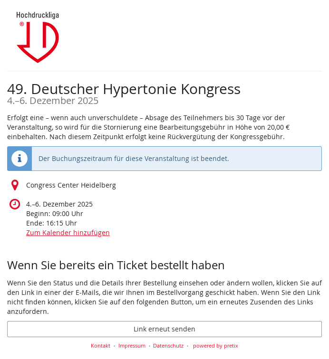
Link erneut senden (164, 328)
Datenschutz (168, 345)
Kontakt (100, 345)
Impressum (131, 345)
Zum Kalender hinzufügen (68, 232)
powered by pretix (215, 345)
